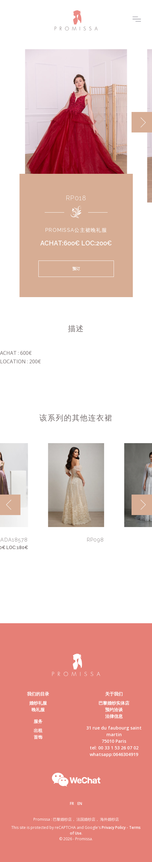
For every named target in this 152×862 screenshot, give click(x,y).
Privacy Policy (114, 827)
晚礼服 (38, 709)
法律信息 (114, 716)
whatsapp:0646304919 (114, 754)
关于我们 (114, 694)
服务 (38, 721)
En (79, 803)
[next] (142, 122)
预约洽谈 (114, 709)
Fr (72, 803)
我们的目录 (38, 694)
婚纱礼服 (38, 703)
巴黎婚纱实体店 (114, 703)
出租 (38, 730)
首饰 (38, 737)
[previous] (10, 505)
